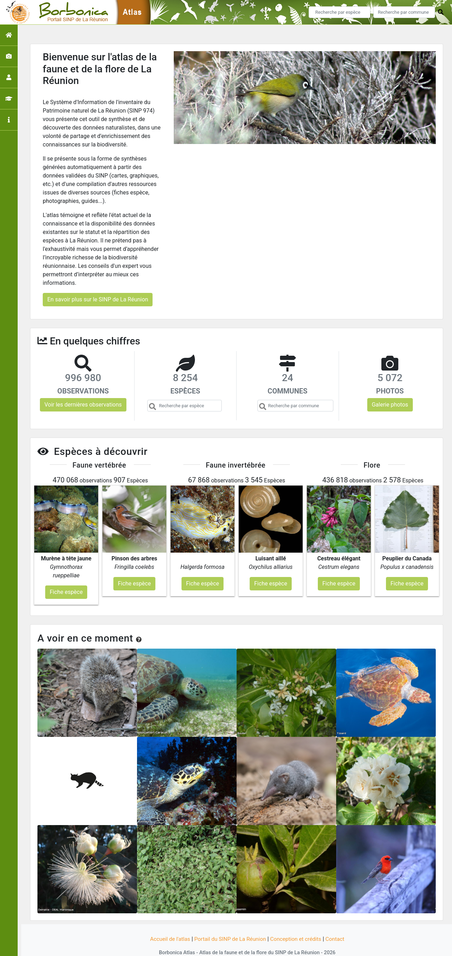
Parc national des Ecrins (301, 946)
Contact (339, 925)
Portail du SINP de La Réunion (229, 925)
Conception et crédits (298, 925)
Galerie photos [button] (390, 404)
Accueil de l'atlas (167, 925)
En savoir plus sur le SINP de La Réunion (97, 299)
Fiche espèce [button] (66, 578)
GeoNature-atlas (214, 946)
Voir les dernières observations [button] (83, 404)
